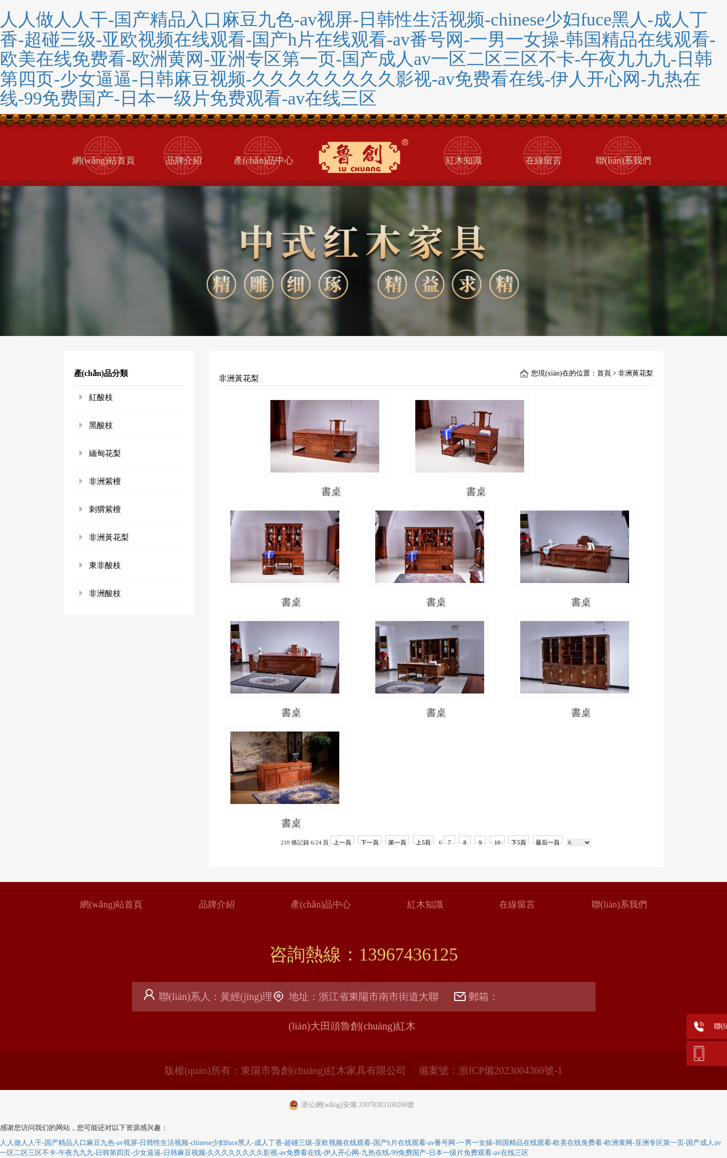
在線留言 (544, 161)
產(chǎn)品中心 (264, 161)
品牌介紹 (184, 161)
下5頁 (518, 841)
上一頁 (342, 841)
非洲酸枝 (105, 593)
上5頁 (423, 841)
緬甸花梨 (105, 453)
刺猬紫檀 (105, 509)
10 (497, 841)
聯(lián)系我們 (623, 161)
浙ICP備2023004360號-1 (511, 1070)
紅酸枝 (101, 397)
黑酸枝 (101, 425)
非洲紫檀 (105, 481)
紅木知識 (464, 161)
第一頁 (397, 841)
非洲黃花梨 (109, 537)
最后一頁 (548, 841)
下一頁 (370, 841)
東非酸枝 (105, 565)
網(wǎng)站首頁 (103, 161)
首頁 (604, 373)
